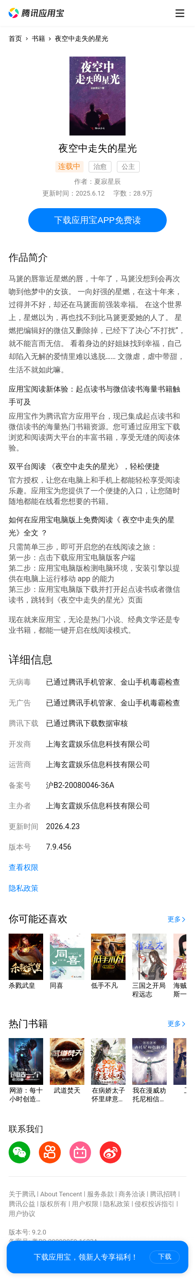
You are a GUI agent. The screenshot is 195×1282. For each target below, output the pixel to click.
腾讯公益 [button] (22, 1204)
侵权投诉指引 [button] (155, 1204)
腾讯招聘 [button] (163, 1194)
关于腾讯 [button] (22, 1194)
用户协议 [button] (22, 1214)
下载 (164, 1256)
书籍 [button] (38, 38)
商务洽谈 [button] (131, 1194)
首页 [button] (15, 38)
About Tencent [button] (61, 1194)
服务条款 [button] (100, 1194)
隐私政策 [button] (23, 888)
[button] (36, 13)
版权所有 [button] (53, 1204)
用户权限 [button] (85, 1204)
